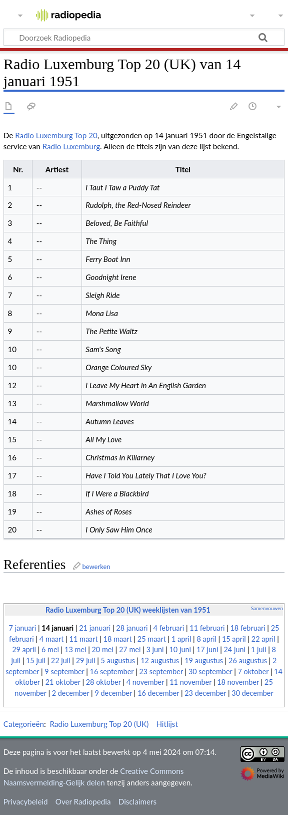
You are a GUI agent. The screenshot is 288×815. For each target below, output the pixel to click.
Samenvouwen (267, 608)
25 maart (152, 639)
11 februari (207, 628)
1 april (181, 639)
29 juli (86, 660)
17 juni (207, 649)
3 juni (155, 649)
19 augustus (203, 660)
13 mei (75, 649)
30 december (252, 693)
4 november (145, 682)
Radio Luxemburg (71, 146)
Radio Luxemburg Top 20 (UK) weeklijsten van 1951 (128, 610)
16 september (112, 671)
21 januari (94, 628)
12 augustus (159, 660)
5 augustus (118, 660)
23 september (161, 671)
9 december (113, 693)
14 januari (58, 628)
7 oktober (253, 671)
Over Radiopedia (83, 801)
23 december (205, 693)
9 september (64, 671)
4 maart (52, 639)
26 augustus (247, 660)
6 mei (50, 649)
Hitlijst (167, 723)
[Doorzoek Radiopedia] (144, 37)
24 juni (235, 649)
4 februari (168, 628)
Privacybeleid (26, 801)
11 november (191, 682)
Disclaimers (137, 801)
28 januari (132, 628)
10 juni (180, 649)
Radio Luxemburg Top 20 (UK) (99, 723)
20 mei (103, 649)
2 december (71, 693)
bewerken (96, 567)
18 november (238, 682)
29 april (24, 649)
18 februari (247, 628)
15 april (234, 639)
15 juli (36, 660)
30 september (210, 671)
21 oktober (63, 682)
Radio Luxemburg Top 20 (56, 135)
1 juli (258, 649)
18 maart (118, 639)
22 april (264, 639)
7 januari (22, 628)
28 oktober (103, 682)
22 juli (60, 660)
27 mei (129, 649)
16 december (158, 693)
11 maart (84, 639)
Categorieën (24, 723)
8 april (206, 639)
